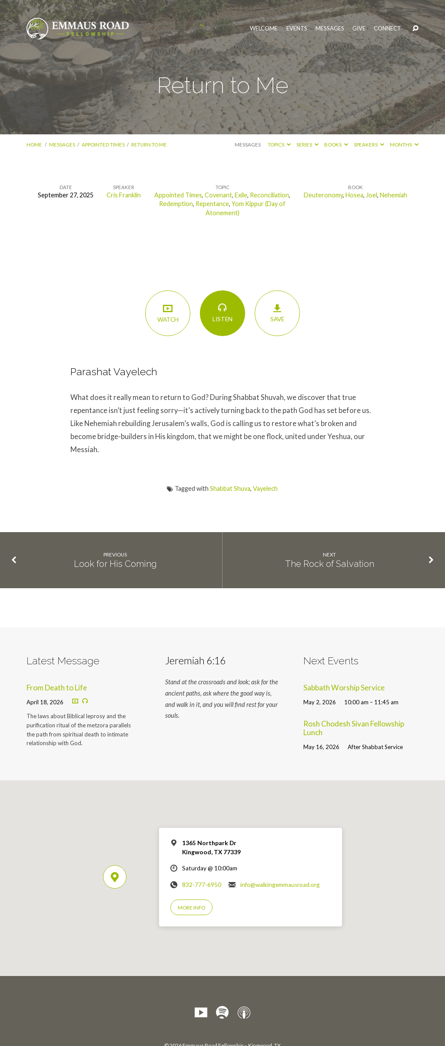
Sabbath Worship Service (344, 687)
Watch (167, 313)
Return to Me (149, 144)
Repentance (212, 203)
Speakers (369, 144)
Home (34, 144)
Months (404, 144)
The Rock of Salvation (329, 564)
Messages (329, 28)
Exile (241, 195)
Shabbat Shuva (230, 488)
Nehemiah (393, 195)
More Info (191, 907)
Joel (371, 195)
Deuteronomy (323, 195)
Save (277, 313)
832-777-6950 (201, 884)
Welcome (264, 28)
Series (307, 144)
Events (296, 28)
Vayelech (265, 488)
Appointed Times (103, 144)
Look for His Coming (115, 564)
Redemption (176, 203)
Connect (387, 28)
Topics (279, 144)
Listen (222, 313)
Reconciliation (269, 195)
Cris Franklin (123, 195)
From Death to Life (57, 687)
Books (336, 144)
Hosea (354, 195)
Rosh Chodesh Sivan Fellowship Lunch (353, 728)
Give (358, 28)
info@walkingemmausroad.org (280, 884)
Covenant (218, 195)
